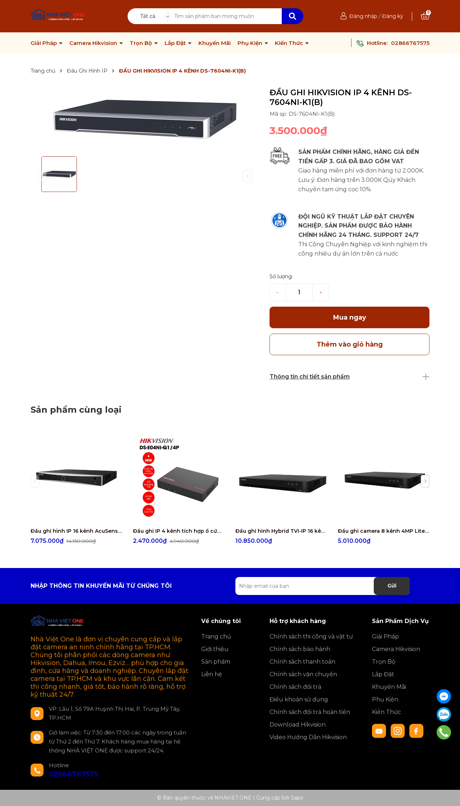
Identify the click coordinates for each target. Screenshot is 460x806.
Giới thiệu (215, 649)
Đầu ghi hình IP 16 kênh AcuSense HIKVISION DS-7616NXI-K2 (76, 531)
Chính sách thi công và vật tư (311, 636)
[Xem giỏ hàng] (425, 16)
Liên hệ (211, 674)
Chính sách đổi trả (295, 686)
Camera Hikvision (94, 43)
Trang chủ (216, 636)
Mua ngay (349, 317)
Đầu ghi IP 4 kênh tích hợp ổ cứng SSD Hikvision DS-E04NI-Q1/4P (179, 531)
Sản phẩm (215, 661)
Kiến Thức (289, 43)
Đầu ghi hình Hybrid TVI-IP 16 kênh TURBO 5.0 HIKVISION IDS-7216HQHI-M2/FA (281, 531)
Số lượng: (281, 276)
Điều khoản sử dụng (299, 699)
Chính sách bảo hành (300, 649)
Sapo (297, 797)
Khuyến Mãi (214, 43)
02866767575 (410, 43)
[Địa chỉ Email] (322, 586)
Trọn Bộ (141, 43)
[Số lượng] (299, 292)
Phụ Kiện (251, 43)
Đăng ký (392, 16)
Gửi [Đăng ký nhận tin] (391, 585)
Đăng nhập (363, 16)
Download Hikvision (298, 724)
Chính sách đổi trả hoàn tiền (310, 712)
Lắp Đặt (176, 43)
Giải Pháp (44, 43)
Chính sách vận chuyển (303, 674)
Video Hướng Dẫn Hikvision (308, 737)
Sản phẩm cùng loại (76, 409)
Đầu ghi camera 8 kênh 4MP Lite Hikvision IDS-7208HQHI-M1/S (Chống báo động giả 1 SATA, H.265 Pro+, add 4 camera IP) (383, 531)
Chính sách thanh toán (302, 661)
